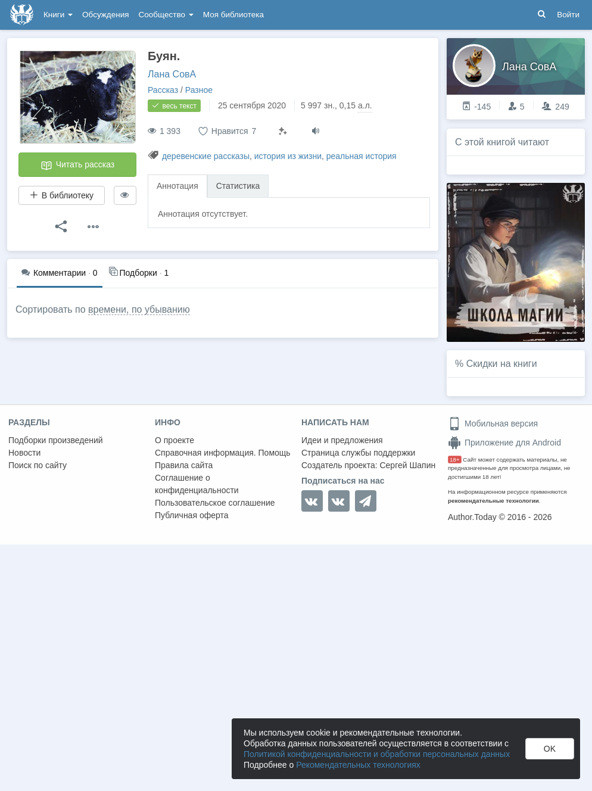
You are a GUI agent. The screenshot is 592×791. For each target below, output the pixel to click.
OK (550, 748)
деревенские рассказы (206, 156)
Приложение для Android (504, 442)
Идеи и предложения (342, 440)
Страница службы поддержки (358, 452)
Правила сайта (184, 465)
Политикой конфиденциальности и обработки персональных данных (377, 754)
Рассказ (163, 90)
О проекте (174, 440)
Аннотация (177, 186)
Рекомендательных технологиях (358, 765)
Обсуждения (105, 14)
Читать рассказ (77, 166)
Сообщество (166, 14)
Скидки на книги (501, 364)
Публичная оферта (192, 515)
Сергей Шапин (407, 465)
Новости (24, 452)
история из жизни (288, 156)
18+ (455, 459)
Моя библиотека (233, 14)
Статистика (238, 186)
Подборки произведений (55, 440)
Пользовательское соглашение (215, 502)
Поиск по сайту (37, 465)
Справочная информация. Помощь (223, 452)
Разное (199, 90)
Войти (568, 14)
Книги (58, 14)
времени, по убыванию (139, 309)
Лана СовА (172, 74)
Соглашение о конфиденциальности (197, 484)
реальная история (361, 156)
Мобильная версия (493, 423)
